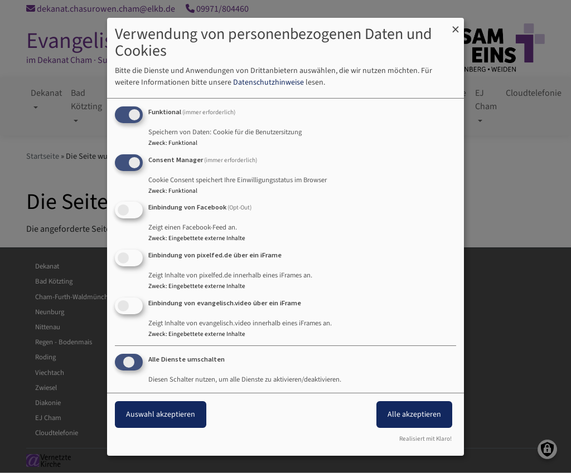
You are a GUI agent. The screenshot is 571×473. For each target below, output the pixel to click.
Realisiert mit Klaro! (425, 439)
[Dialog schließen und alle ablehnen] (455, 24)
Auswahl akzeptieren (160, 414)
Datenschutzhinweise (268, 82)
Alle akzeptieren (414, 414)
